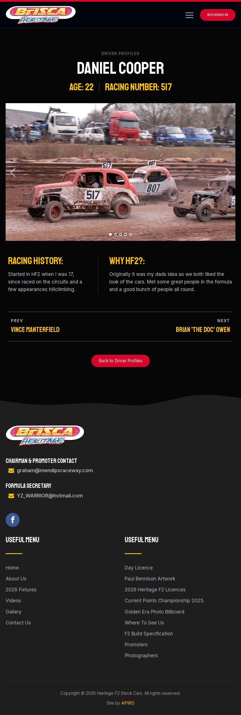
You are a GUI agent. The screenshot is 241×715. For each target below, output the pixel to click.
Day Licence (139, 568)
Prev (13, 172)
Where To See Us (144, 623)
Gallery (14, 612)
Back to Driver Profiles (120, 360)
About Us (16, 579)
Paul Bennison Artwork (150, 579)
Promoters (136, 644)
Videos (13, 600)
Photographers (141, 655)
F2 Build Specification (149, 633)
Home (12, 568)
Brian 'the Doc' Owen (203, 329)
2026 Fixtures (21, 589)
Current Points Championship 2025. (164, 600)
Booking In (217, 14)
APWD (127, 703)
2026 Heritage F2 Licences (155, 589)
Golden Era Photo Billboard (154, 612)
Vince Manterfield (35, 329)
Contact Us (18, 623)
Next (228, 172)
